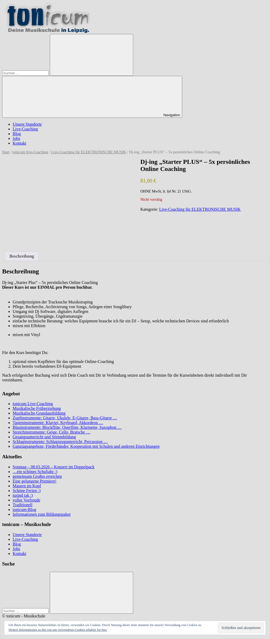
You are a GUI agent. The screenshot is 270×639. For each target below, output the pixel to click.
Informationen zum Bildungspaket (42, 514)
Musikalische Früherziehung (37, 408)
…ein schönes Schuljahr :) (35, 471)
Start (5, 152)
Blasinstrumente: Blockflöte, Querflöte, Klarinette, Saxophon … (67, 427)
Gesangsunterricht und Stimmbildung (44, 437)
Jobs (16, 138)
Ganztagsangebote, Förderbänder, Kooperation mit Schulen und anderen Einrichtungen (86, 446)
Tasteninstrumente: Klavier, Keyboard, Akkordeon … (58, 422)
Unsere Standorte (27, 124)
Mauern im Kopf (27, 486)
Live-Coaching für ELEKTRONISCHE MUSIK (88, 152)
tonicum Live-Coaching (33, 403)
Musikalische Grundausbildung (39, 413)
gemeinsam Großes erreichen (37, 476)
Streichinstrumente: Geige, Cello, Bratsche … (51, 432)
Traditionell (22, 505)
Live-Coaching (25, 129)
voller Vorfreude (26, 500)
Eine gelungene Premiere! (34, 481)
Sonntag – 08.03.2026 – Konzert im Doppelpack (53, 467)
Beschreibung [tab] (21, 256)
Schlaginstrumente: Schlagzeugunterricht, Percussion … (60, 441)
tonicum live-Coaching (30, 152)
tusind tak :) (23, 495)
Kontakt (19, 143)
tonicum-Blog (24, 509)
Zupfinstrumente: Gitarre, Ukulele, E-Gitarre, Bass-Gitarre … (65, 418)
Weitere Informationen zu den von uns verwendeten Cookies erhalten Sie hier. (57, 630)
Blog (17, 133)
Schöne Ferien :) (27, 490)
